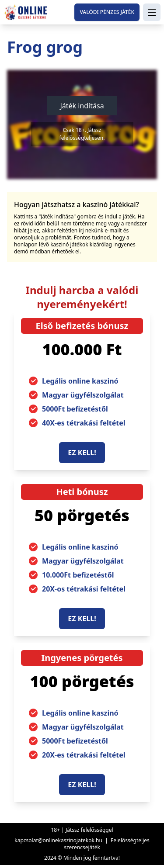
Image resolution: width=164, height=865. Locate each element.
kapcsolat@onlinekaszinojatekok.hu (58, 840)
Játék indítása (82, 106)
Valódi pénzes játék (107, 12)
